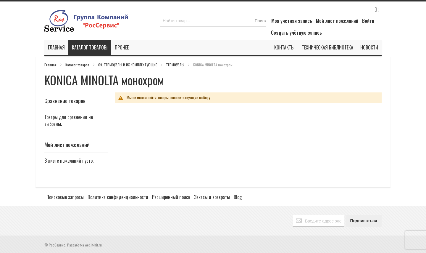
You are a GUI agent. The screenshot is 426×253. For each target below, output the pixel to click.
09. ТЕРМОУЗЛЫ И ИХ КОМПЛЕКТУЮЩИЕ (128, 64)
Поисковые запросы (65, 197)
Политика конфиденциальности (118, 197)
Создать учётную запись (296, 32)
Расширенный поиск (171, 197)
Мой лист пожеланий (337, 20)
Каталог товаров (77, 64)
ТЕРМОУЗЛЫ (175, 64)
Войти (368, 20)
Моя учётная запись (291, 20)
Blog (238, 197)
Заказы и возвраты (212, 197)
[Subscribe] (364, 221)
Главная (50, 64)
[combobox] (213, 21)
